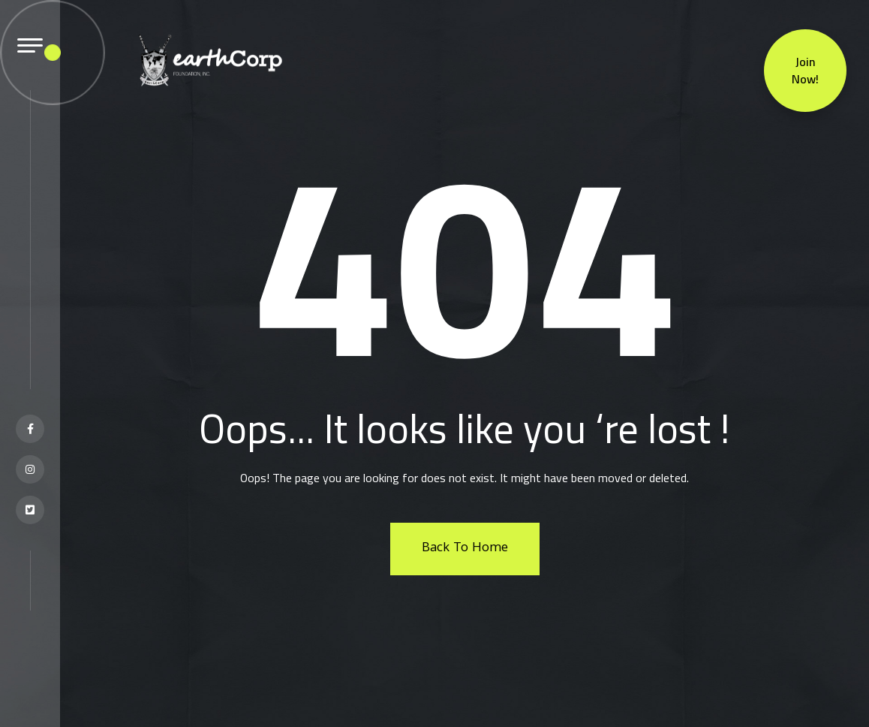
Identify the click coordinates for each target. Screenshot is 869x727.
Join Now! (805, 68)
